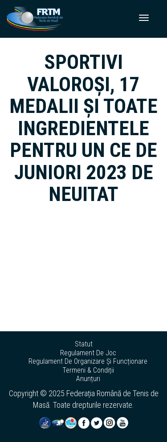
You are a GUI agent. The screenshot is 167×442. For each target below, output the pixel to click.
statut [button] (84, 344)
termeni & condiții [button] (88, 370)
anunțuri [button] (88, 379)
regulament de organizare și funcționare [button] (88, 361)
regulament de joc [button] (88, 353)
